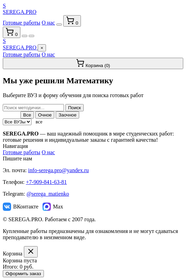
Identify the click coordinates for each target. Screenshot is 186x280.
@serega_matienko (48, 194)
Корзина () (93, 63)
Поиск (74, 107)
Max (53, 207)
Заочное (67, 115)
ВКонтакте (20, 207)
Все (27, 115)
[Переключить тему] (59, 25)
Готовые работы (21, 23)
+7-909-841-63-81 (46, 182)
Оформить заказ (23, 273)
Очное (45, 115)
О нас (48, 23)
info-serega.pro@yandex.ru (58, 170)
